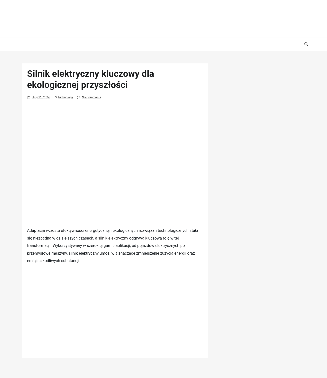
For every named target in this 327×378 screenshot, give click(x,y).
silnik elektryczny (113, 238)
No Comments (91, 97)
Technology (65, 97)
